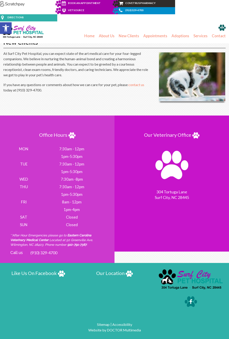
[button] (6, 28)
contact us (136, 85)
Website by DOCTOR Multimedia (114, 330)
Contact (219, 35)
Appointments (155, 35)
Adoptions (180, 35)
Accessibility (122, 324)
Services (200, 35)
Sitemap (103, 324)
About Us (106, 35)
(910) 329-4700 (43, 252)
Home (89, 35)
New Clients (129, 35)
